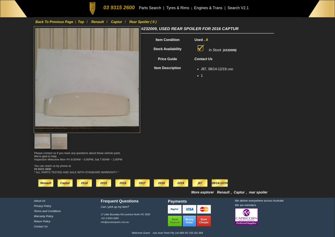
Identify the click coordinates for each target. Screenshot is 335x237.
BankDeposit (175, 221)
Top (81, 22)
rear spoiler (258, 192)
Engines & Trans (208, 8)
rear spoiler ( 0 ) (142, 22)
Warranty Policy (43, 216)
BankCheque (203, 221)
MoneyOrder (189, 221)
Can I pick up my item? (115, 206)
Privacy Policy (42, 206)
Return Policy (42, 221)
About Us (39, 200)
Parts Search (150, 8)
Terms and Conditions (47, 211)
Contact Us (41, 226)
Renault (98, 22)
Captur (117, 22)
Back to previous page (54, 22)
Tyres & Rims (178, 8)
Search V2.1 (238, 8)
